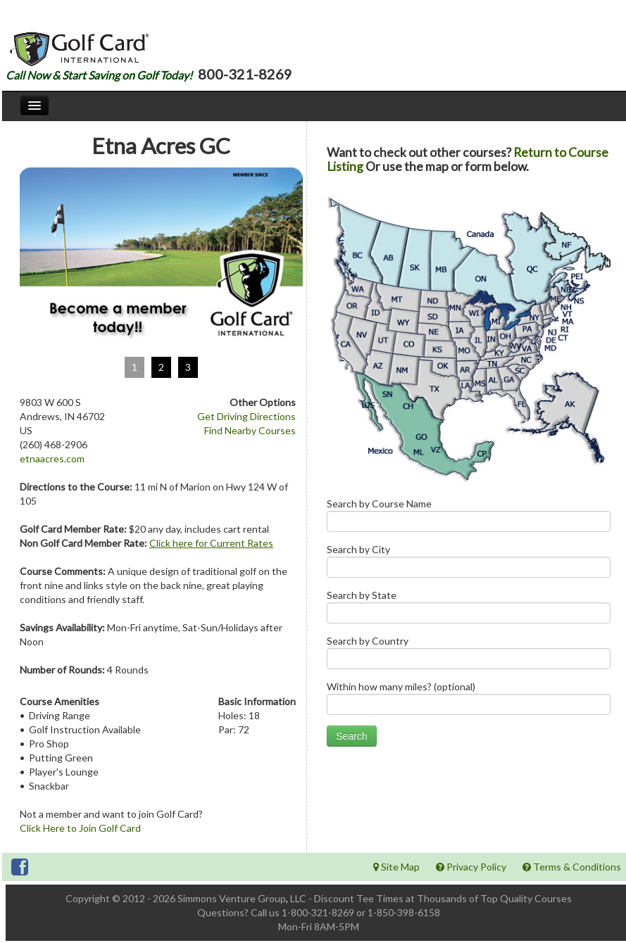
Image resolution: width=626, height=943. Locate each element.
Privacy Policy (471, 867)
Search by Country (469, 655)
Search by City (469, 564)
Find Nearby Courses (250, 430)
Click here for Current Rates (211, 543)
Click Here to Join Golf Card (80, 828)
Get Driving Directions (246, 416)
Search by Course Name (469, 518)
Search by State (469, 610)
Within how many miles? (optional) (469, 701)
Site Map (396, 867)
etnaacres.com (52, 458)
